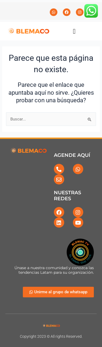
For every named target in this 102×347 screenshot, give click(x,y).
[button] (74, 31)
